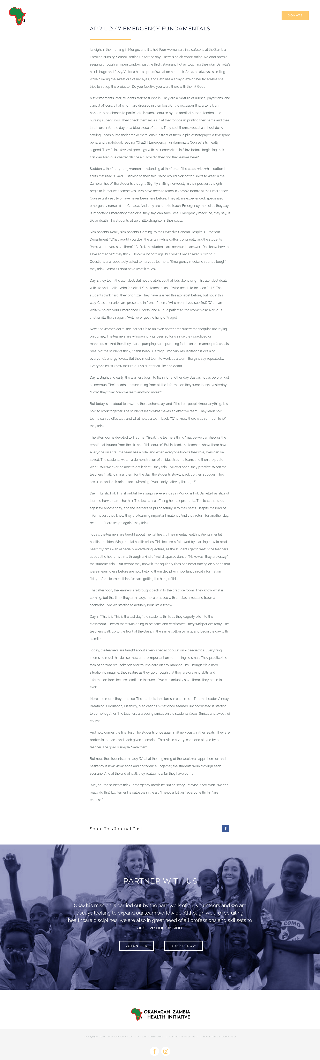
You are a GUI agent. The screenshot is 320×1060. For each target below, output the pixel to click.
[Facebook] (225, 828)
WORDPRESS (229, 1036)
